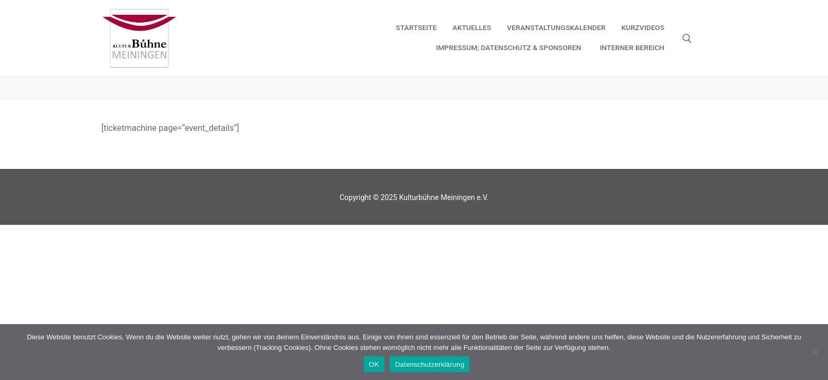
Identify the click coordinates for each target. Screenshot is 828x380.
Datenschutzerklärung (429, 364)
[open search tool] (687, 38)
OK (374, 364)
